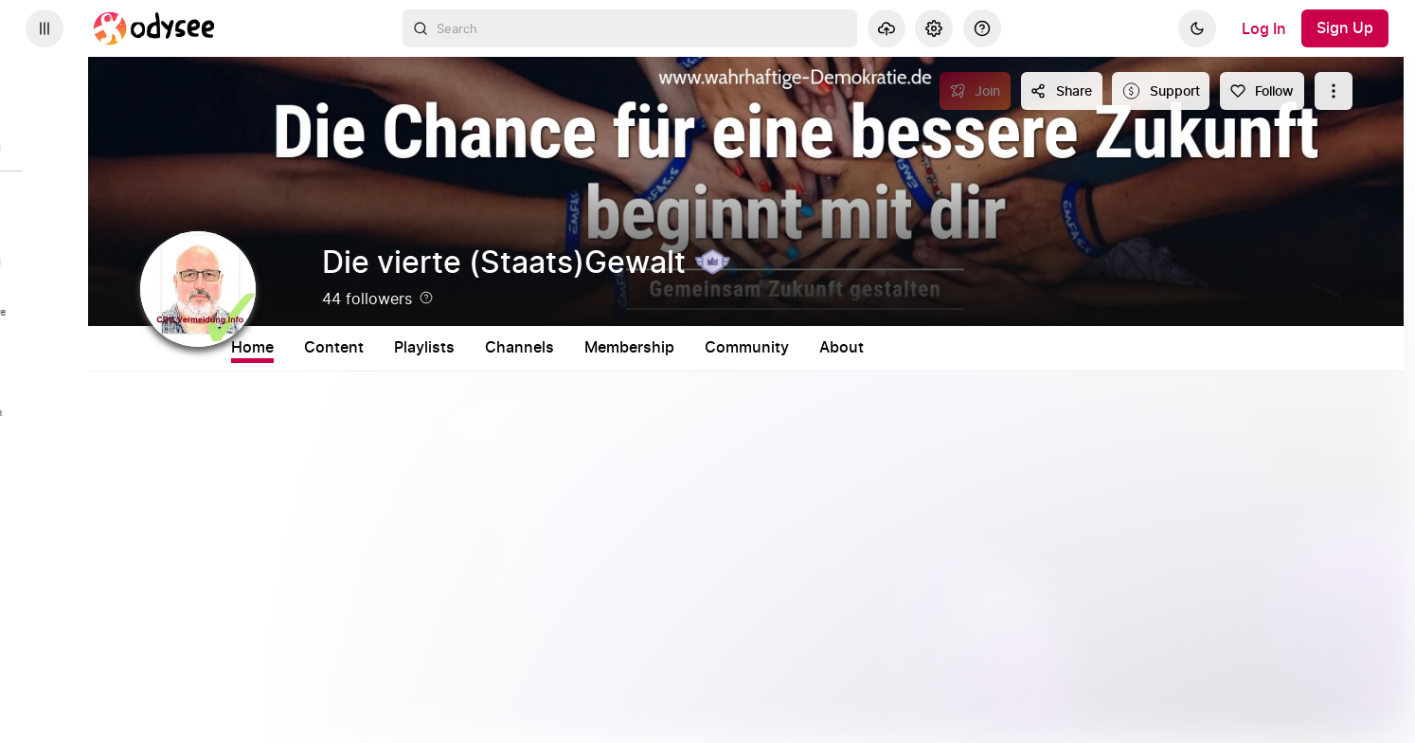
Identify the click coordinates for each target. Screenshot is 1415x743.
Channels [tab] (595, 347)
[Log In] (1264, 28)
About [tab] (917, 347)
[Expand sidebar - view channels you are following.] (44, 28)
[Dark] (1197, 28)
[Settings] (934, 28)
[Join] (975, 91)
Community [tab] (822, 347)
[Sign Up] (1344, 28)
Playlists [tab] (500, 347)
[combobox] (630, 28)
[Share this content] (1061, 91)
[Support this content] (1160, 91)
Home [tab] (328, 347)
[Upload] (886, 28)
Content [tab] (409, 347)
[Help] (982, 28)
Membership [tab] (705, 347)
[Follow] (1262, 91)
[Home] (154, 28)
